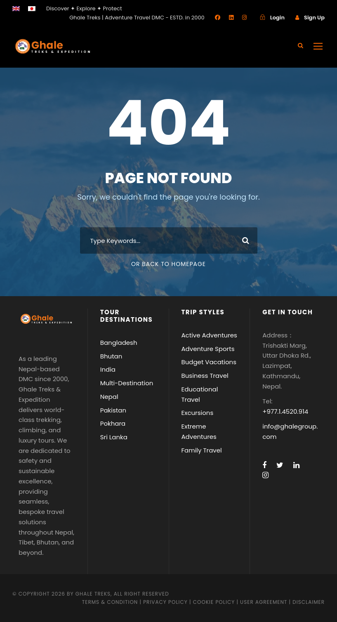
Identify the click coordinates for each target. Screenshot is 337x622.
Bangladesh (118, 342)
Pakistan (113, 410)
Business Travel (205, 375)
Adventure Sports (208, 348)
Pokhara (113, 423)
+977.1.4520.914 (285, 411)
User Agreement (264, 602)
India (107, 369)
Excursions (197, 412)
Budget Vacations (209, 362)
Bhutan (111, 356)
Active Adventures (209, 335)
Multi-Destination (126, 383)
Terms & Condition (110, 602)
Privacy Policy (165, 602)
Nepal (109, 396)
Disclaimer (308, 602)
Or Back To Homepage (168, 264)
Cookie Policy (214, 602)
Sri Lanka (113, 437)
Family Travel (201, 450)
